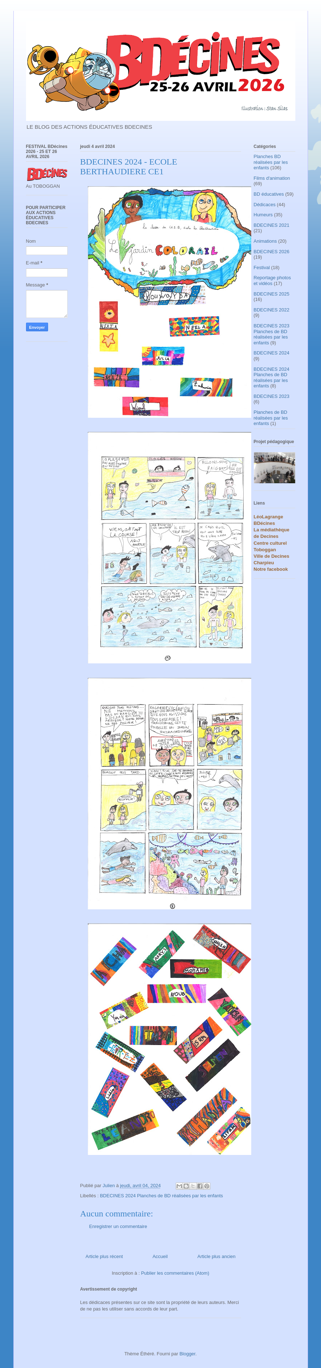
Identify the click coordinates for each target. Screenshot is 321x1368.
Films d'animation (272, 178)
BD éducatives (269, 194)
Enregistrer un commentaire (118, 1226)
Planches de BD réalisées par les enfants (271, 417)
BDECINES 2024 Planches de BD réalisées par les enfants (161, 1195)
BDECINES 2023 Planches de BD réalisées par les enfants (272, 334)
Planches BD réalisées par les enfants (271, 162)
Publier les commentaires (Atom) (175, 1273)
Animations (265, 241)
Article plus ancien (216, 1256)
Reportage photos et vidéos (272, 280)
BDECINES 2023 (272, 396)
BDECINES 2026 (272, 251)
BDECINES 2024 (272, 353)
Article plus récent (104, 1256)
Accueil (160, 1256)
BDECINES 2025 (272, 294)
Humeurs (263, 214)
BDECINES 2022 (272, 310)
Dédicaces (265, 204)
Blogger (187, 1353)
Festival (262, 267)
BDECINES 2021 (272, 225)
